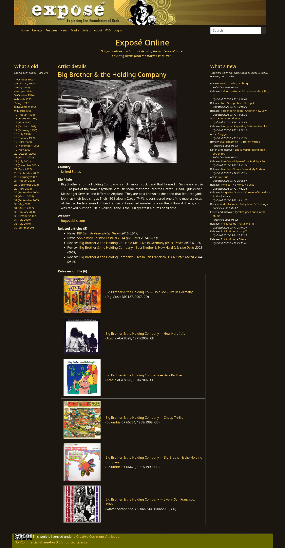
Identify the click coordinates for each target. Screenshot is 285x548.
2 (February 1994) (24, 83)
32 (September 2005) (27, 200)
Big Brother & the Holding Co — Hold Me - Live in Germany (149, 292)
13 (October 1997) (25, 126)
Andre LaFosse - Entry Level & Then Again (245, 204)
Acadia (111, 338)
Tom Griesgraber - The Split (237, 103)
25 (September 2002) (27, 173)
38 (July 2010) (22, 223)
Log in (118, 30)
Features (51, 30)
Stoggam (223, 134)
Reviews (37, 30)
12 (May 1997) (22, 122)
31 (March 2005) (24, 196)
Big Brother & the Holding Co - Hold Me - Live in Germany (121, 243)
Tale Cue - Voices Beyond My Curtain (243, 169)
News (64, 30)
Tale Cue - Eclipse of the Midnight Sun (243, 161)
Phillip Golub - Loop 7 (234, 231)
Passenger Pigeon (229, 118)
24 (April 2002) (23, 169)
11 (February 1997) (25, 118)
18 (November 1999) (26, 145)
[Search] (235, 30)
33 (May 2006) (22, 204)
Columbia (113, 422)
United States (71, 171)
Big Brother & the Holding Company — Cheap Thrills (144, 417)
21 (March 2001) (24, 157)
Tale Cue (223, 177)
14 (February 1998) (25, 130)
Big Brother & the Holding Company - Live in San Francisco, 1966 (127, 257)
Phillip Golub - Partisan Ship (238, 223)
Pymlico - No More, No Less (237, 184)
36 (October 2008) (25, 216)
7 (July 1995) (21, 103)
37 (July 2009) (22, 219)
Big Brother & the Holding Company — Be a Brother (143, 375)
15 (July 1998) (22, 134)
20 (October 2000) (25, 153)
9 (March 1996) (23, 110)
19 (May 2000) (22, 149)
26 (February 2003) (25, 177)
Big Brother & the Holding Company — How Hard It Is (145, 333)
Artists (86, 30)
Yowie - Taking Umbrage (234, 83)
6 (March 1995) (23, 99)
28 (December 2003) (26, 184)
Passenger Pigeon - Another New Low (244, 110)
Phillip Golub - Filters (233, 239)
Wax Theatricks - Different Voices (240, 142)
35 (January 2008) (24, 212)
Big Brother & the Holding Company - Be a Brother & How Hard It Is (129, 247)
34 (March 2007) (24, 208)
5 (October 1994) (24, 95)
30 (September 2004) (27, 192)
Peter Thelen (112, 233)
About (98, 30)
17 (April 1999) (23, 142)
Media (75, 30)
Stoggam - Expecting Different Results (244, 126)
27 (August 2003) (24, 180)
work (43, 536)
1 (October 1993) (24, 79)
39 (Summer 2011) (25, 227)
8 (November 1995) (25, 107)
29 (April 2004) (23, 188)
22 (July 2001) (22, 161)
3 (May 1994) (22, 87)
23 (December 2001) (26, 165)
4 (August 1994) (23, 91)
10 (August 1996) (24, 114)
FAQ (108, 30)
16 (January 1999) (24, 138)
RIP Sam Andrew (89, 233)
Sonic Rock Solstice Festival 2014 (101, 238)
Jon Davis (133, 238)
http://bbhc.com (73, 220)
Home (25, 30)
